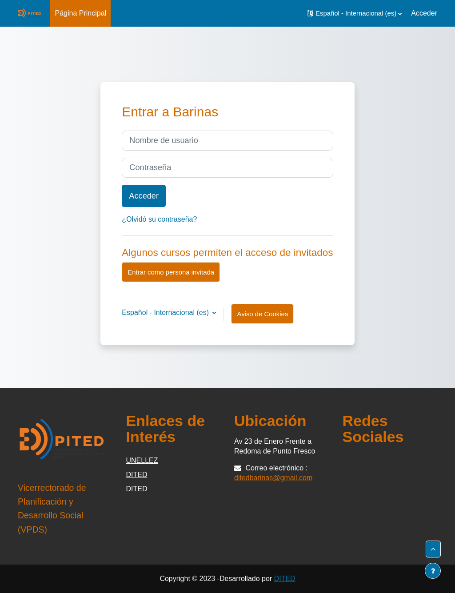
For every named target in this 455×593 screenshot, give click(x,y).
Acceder (424, 13)
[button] (354, 13)
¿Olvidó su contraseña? (159, 219)
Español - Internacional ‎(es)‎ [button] (166, 312)
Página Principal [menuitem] (80, 13)
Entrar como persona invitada (171, 272)
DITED (137, 474)
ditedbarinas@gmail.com (273, 478)
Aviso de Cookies (262, 314)
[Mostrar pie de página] (433, 571)
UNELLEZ (142, 460)
